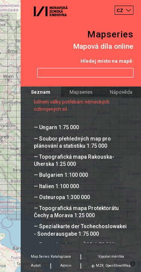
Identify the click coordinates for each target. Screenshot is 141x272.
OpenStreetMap (118, 265)
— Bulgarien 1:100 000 (61, 175)
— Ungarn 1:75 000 (56, 127)
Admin (65, 265)
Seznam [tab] (40, 92)
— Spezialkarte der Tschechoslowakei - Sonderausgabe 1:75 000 (80, 229)
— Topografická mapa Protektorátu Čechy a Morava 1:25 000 (76, 211)
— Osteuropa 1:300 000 (62, 197)
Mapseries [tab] (81, 92)
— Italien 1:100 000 (56, 186)
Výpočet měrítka (111, 256)
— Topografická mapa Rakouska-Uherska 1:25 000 (74, 160)
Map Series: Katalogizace (51, 256)
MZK (100, 265)
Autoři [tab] (36, 265)
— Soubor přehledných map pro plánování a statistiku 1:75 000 (72, 142)
